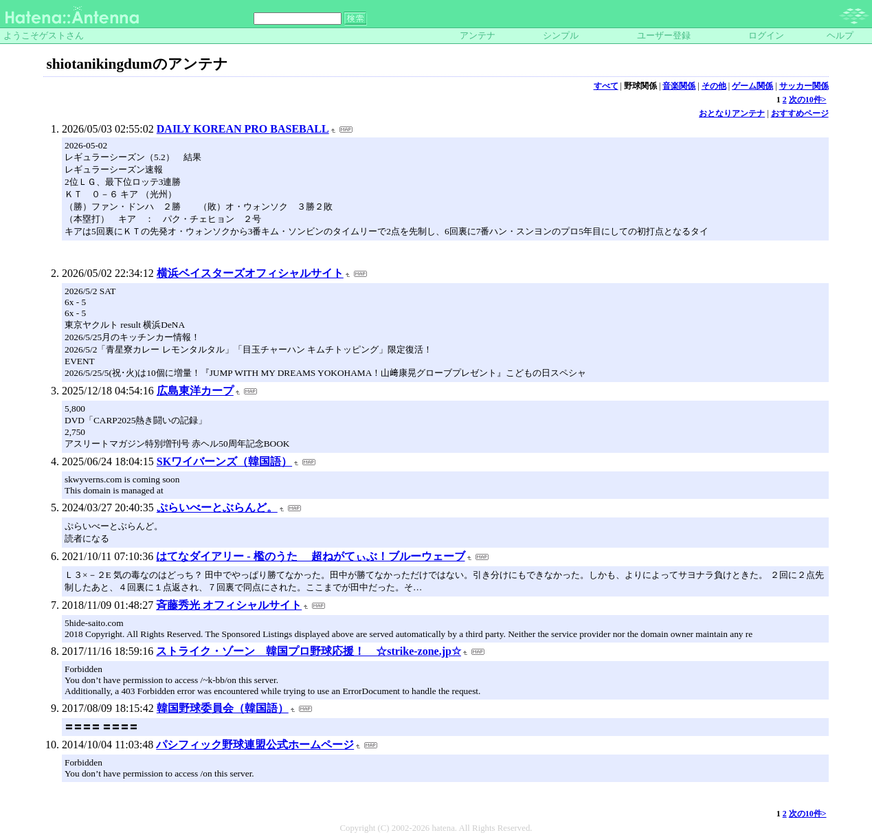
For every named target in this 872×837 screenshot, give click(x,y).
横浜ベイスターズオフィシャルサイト (250, 273)
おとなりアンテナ (732, 113)
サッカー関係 (804, 86)
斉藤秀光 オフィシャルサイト (229, 605)
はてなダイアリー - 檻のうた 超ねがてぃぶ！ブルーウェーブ (310, 556)
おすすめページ (800, 113)
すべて (606, 86)
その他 (714, 86)
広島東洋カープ (195, 391)
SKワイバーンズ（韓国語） (224, 461)
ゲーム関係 (752, 86)
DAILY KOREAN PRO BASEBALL (243, 129)
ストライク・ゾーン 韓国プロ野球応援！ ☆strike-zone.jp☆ (308, 651)
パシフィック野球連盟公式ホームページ (255, 744)
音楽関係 (678, 86)
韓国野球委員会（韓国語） (223, 708)
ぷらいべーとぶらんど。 (217, 507)
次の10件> (808, 99)
